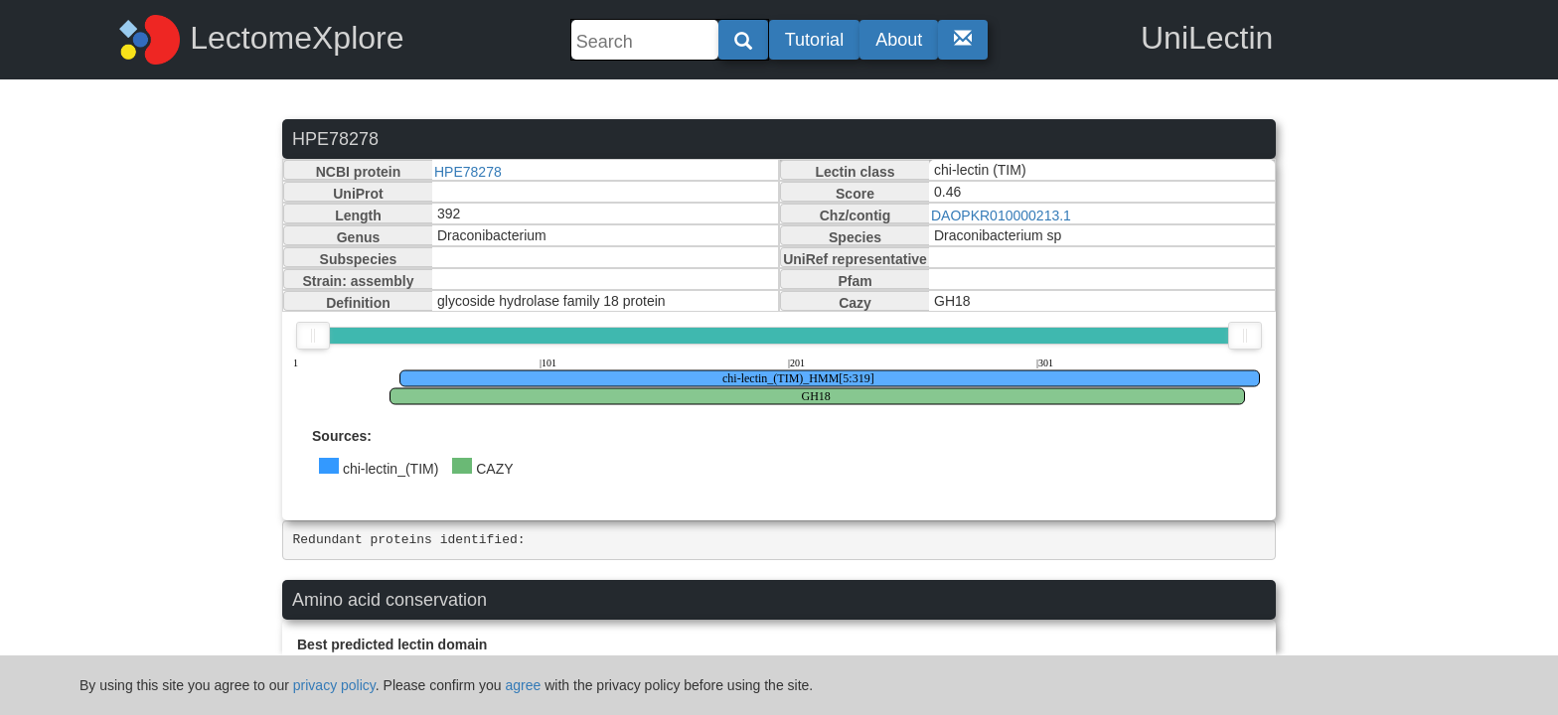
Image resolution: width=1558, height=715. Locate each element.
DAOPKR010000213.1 (1001, 215)
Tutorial (814, 40)
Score (855, 194)
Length (358, 215)
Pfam (854, 281)
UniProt (358, 194)
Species (855, 237)
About (898, 40)
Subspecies (358, 259)
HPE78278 (468, 172)
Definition (358, 303)
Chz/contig (855, 215)
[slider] (313, 336)
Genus (359, 237)
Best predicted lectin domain (392, 644)
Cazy (855, 303)
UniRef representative (855, 259)
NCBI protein (358, 172)
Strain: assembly (357, 281)
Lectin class (854, 172)
